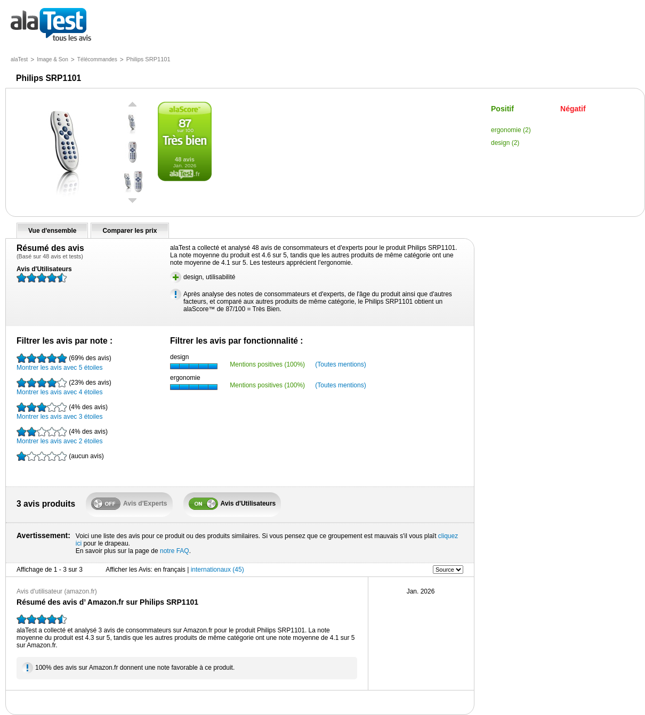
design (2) (505, 143)
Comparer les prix (129, 230)
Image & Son (52, 59)
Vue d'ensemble (52, 230)
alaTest (19, 59)
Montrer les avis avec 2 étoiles (62, 436)
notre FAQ (174, 551)
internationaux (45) (217, 569)
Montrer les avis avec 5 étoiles (64, 362)
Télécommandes (97, 59)
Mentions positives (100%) (267, 364)
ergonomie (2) (511, 130)
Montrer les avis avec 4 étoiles (64, 387)
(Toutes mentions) (340, 364)
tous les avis (51, 25)
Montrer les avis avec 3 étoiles (62, 411)
